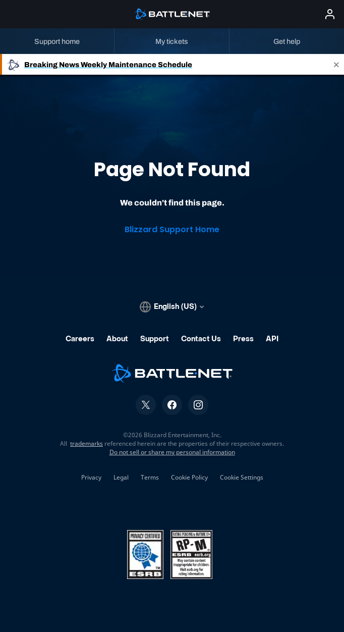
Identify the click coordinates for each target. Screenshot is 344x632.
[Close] (336, 64)
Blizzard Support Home (172, 229)
